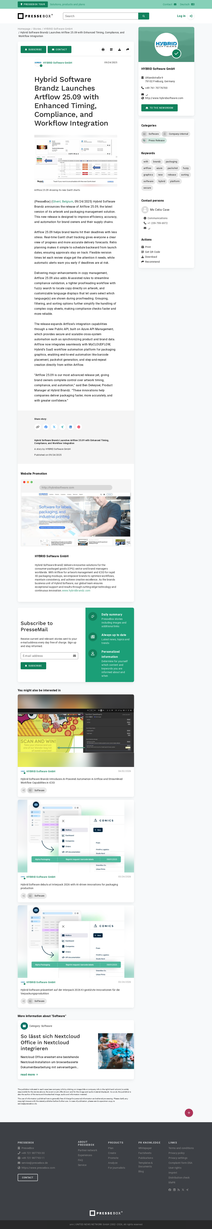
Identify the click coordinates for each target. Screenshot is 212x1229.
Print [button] (148, 247)
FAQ (80, 1160)
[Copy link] (37, 427)
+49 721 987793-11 (33, 1157)
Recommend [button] (152, 261)
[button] (75, 163)
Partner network (87, 1150)
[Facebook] (170, 1190)
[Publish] (189, 1113)
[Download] (119, 49)
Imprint (173, 1172)
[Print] (103, 49)
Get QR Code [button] (152, 251)
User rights (175, 1167)
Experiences (85, 1155)
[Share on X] (54, 427)
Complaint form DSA (180, 1162)
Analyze (112, 1162)
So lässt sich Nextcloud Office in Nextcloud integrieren (50, 1042)
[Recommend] (127, 49)
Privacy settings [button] (178, 1157)
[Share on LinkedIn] (70, 427)
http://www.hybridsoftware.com (164, 98)
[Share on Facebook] (46, 427)
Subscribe (33, 49)
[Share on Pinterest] (78, 427)
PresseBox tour (33, 4)
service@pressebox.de (27, 1104)
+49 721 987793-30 (33, 1153)
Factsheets (145, 1153)
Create (112, 1153)
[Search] (143, 16)
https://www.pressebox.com (38, 1167)
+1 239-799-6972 (158, 223)
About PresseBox (86, 1143)
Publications (145, 1157)
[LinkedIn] (174, 1190)
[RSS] (178, 1190)
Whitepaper (145, 1148)
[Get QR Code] (111, 49)
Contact (59, 49)
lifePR (172, 1182)
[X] (183, 1190)
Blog (141, 1171)
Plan (110, 1148)
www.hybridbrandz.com (76, 590)
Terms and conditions (181, 1148)
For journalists (116, 1167)
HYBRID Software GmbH (57, 62)
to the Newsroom (159, 108)
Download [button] (151, 256)
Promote (113, 1157)
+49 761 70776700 (156, 87)
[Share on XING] (62, 427)
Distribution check (179, 1177)
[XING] (187, 1190)
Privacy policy (177, 1153)
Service (82, 1165)
